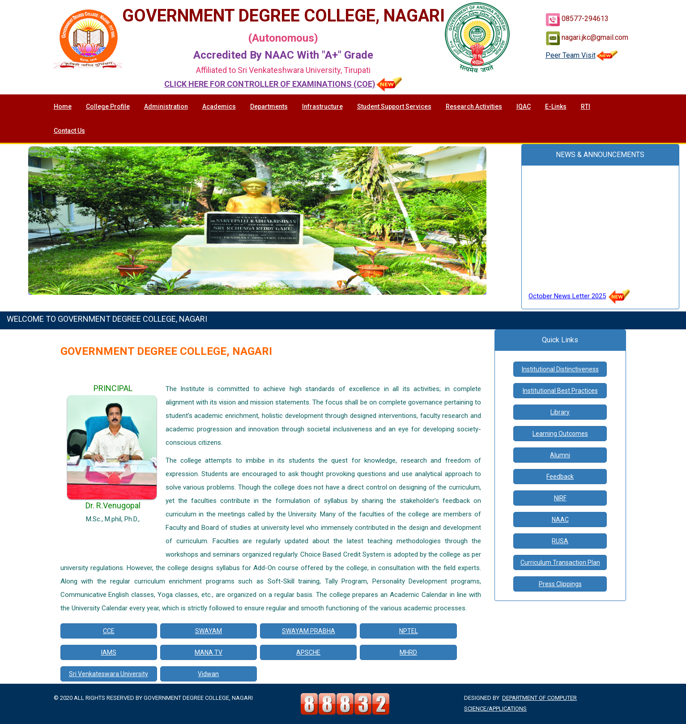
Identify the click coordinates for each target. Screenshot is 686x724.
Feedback (560, 476)
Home (63, 106)
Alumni (560, 455)
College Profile (108, 106)
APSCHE (308, 652)
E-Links (556, 106)
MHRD (408, 652)
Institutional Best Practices (560, 390)
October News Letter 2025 (567, 300)
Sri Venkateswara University (108, 673)
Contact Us (69, 130)
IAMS (108, 652)
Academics (219, 106)
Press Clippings (560, 584)
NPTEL (408, 631)
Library (560, 412)
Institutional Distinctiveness (560, 369)
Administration (166, 106)
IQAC (523, 106)
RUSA (560, 541)
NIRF (560, 498)
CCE (109, 631)
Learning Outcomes (560, 433)
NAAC (560, 519)
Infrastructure (322, 106)
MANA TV (208, 652)
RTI (585, 106)
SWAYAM (208, 631)
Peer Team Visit (581, 55)
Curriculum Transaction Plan (560, 562)
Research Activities (474, 106)
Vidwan (208, 673)
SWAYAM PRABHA (308, 631)
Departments (269, 106)
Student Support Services (394, 106)
